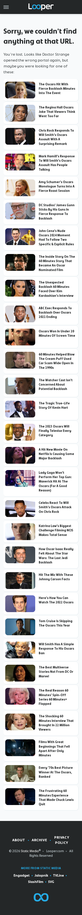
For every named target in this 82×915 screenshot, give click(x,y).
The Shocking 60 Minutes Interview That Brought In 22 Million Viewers (56, 723)
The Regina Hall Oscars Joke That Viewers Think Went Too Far (57, 111)
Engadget (22, 875)
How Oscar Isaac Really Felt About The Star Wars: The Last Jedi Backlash (56, 556)
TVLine (58, 875)
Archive (39, 840)
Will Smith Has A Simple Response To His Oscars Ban (56, 648)
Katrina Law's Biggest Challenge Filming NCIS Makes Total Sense (56, 530)
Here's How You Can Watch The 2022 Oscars (56, 600)
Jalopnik (41, 875)
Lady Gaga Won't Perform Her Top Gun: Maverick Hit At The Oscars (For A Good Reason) (55, 481)
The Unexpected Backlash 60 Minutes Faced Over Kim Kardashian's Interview (56, 289)
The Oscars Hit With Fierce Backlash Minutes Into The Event (57, 88)
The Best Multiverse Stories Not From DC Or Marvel (56, 671)
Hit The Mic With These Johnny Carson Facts (56, 577)
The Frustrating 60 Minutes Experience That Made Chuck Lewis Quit (56, 797)
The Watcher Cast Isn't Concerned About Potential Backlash (56, 384)
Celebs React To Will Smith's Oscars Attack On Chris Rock (55, 507)
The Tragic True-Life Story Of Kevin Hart (54, 405)
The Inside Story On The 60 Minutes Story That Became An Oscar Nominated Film (57, 263)
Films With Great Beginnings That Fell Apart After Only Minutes (54, 748)
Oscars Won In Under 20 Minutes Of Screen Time (57, 333)
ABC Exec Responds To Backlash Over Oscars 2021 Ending (55, 312)
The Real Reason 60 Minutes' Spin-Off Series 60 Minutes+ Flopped (53, 697)
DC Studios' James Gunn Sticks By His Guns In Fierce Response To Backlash (57, 212)
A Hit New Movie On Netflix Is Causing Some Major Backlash (56, 454)
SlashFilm (35, 882)
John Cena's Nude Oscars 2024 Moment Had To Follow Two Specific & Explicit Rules (56, 237)
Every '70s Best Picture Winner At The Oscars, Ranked (56, 772)
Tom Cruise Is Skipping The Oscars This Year (55, 623)
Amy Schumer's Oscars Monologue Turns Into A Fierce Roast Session (57, 186)
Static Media (30, 851)
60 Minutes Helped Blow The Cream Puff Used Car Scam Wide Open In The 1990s (57, 361)
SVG (51, 882)
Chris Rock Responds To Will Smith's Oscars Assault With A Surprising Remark (56, 137)
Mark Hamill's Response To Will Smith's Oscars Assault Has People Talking (57, 163)
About (18, 840)
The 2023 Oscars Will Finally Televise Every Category (55, 431)
